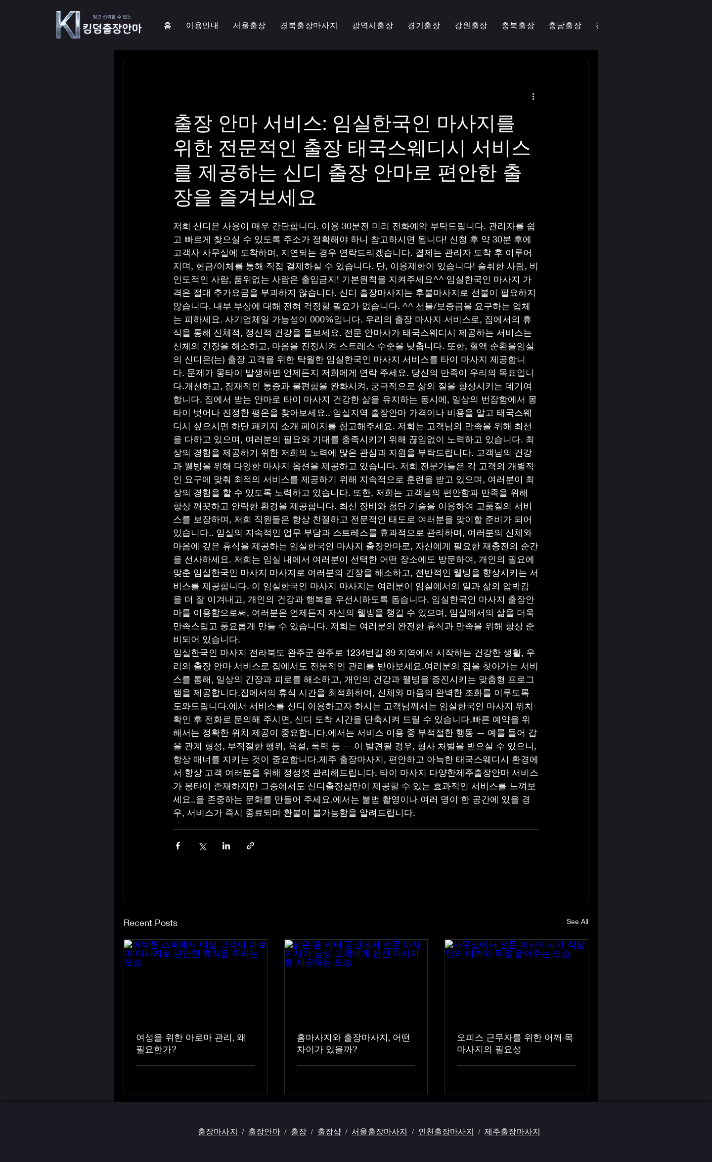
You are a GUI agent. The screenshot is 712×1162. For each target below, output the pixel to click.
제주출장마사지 (512, 1131)
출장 (299, 1131)
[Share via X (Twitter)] (202, 845)
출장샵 (329, 1131)
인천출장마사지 (446, 1131)
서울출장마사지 (379, 1131)
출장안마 (264, 1131)
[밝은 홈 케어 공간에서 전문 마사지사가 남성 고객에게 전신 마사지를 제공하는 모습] (356, 980)
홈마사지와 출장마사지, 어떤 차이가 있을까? (353, 1043)
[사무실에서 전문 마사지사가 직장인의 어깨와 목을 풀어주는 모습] (516, 980)
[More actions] (533, 96)
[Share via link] (250, 845)
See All (577, 921)
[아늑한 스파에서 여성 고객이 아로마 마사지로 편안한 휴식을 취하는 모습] (195, 980)
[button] (309, 26)
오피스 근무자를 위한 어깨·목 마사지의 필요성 (515, 1043)
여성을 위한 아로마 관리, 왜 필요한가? (191, 1043)
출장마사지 (218, 1131)
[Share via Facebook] (177, 845)
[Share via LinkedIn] (226, 845)
